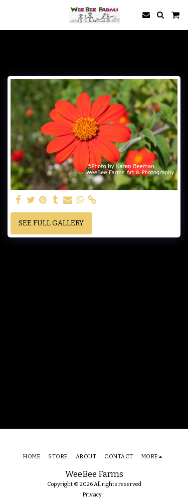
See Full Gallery (51, 223)
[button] (11, 14)
